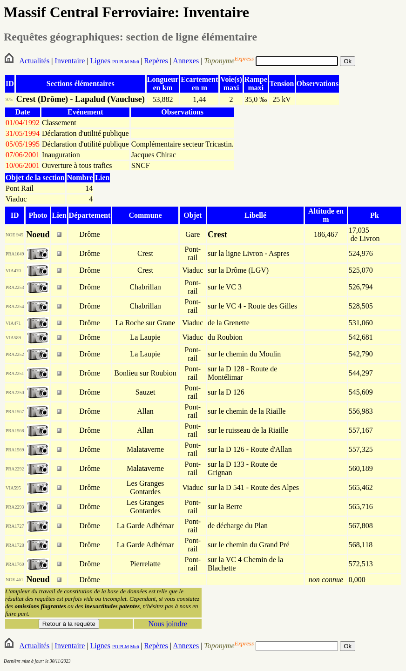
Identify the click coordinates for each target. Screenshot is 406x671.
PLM (123, 61)
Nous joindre (168, 624)
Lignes (100, 61)
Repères (156, 61)
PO (115, 61)
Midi (134, 61)
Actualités (34, 61)
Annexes (186, 61)
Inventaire (69, 61)
